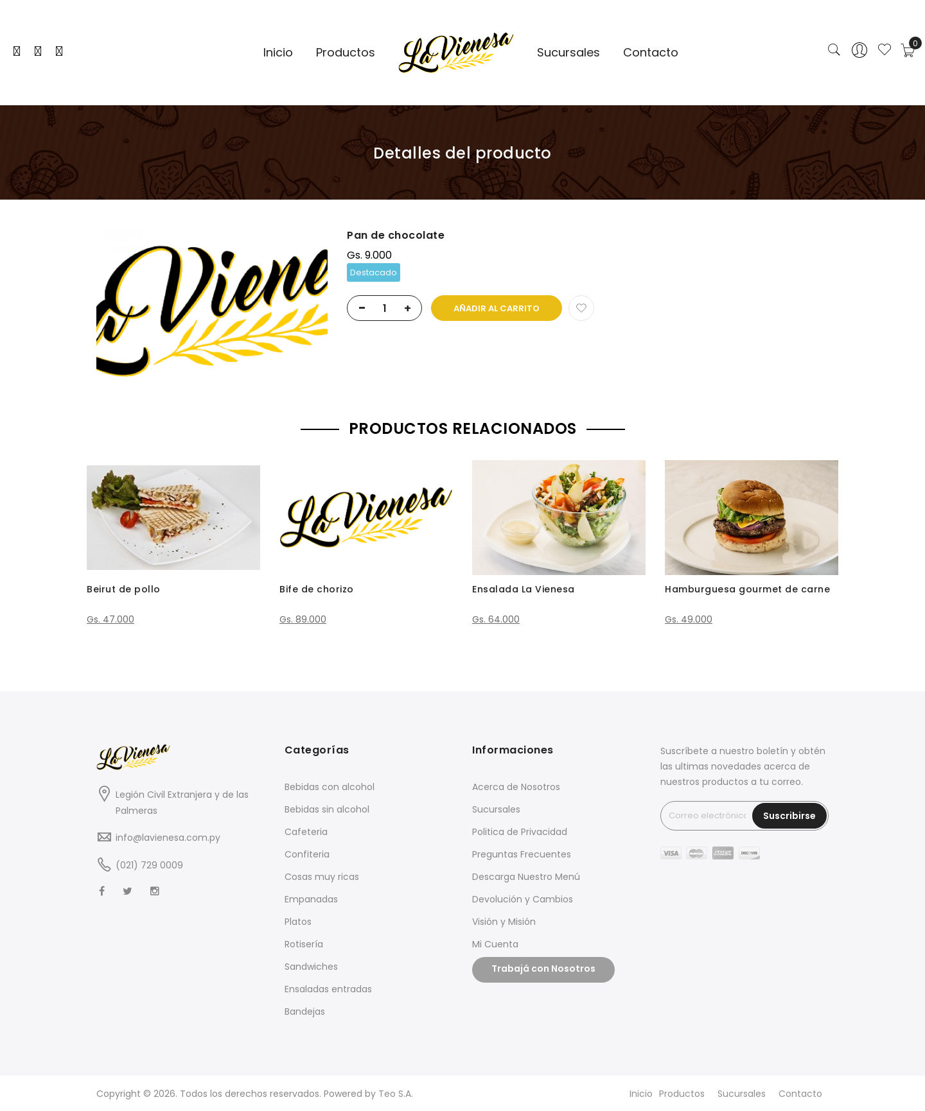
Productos (682, 1093)
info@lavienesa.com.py (168, 837)
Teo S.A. (395, 1093)
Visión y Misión (504, 921)
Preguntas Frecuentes (521, 854)
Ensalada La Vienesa (523, 589)
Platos (298, 921)
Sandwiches (311, 966)
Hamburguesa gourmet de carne (747, 589)
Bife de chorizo (316, 589)
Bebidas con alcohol (329, 786)
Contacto (800, 1093)
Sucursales (496, 809)
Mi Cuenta (495, 944)
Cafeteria (306, 831)
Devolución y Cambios (522, 899)
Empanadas (311, 899)
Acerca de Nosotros (516, 786)
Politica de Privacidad (519, 831)
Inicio (641, 1093)
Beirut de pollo (124, 589)
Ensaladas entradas (328, 989)
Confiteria (307, 854)
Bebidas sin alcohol (327, 809)
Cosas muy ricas (322, 876)
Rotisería (304, 944)
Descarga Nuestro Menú (526, 876)
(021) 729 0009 (149, 865)
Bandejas (305, 1011)
